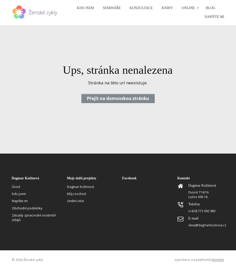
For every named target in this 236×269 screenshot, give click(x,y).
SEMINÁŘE (112, 8)
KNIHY (167, 8)
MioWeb (218, 259)
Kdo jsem (19, 193)
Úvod (16, 186)
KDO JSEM (85, 8)
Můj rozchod (76, 193)
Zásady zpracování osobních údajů (34, 217)
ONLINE (188, 8)
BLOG (210, 8)
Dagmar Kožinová (80, 186)
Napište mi (20, 201)
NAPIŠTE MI (214, 17)
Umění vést (75, 201)
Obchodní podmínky (27, 208)
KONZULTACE (141, 8)
